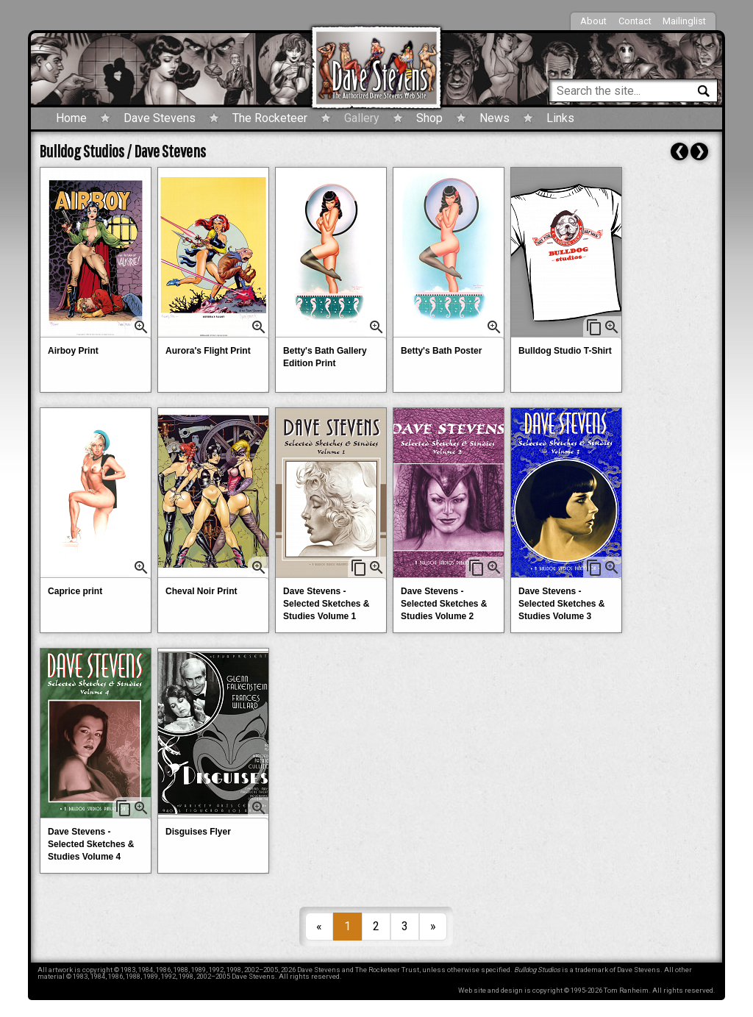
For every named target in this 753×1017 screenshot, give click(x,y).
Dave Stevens (160, 118)
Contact (635, 20)
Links (560, 118)
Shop (429, 118)
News (494, 118)
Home (71, 118)
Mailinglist (684, 20)
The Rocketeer (269, 118)
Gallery (361, 118)
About (593, 20)
